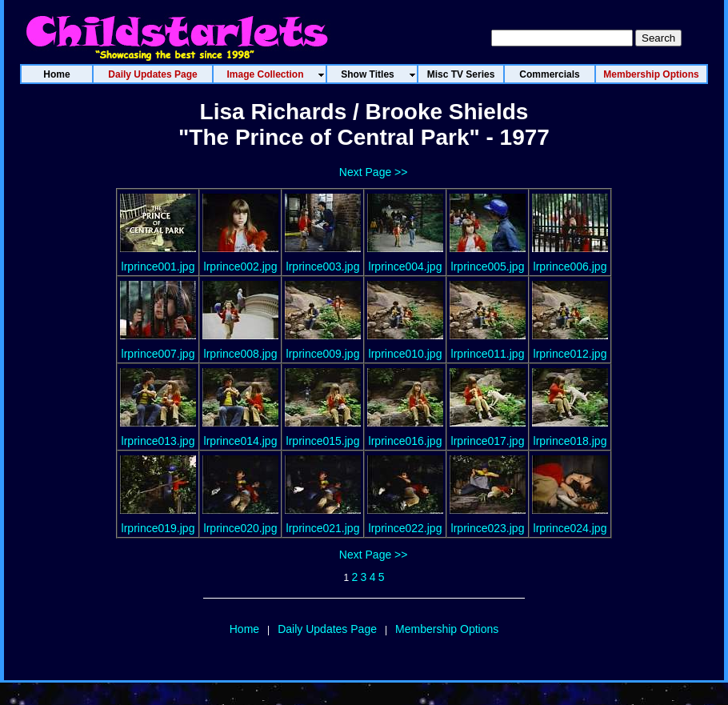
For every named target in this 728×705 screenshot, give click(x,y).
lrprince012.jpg (570, 353)
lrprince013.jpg (158, 441)
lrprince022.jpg (405, 528)
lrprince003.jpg (323, 266)
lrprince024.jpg (570, 528)
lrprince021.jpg (323, 528)
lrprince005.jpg (488, 266)
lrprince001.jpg (158, 266)
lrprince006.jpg (570, 266)
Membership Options (446, 629)
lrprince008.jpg (241, 353)
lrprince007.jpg (158, 353)
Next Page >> (373, 172)
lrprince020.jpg (241, 528)
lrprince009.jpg (323, 353)
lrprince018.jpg (570, 441)
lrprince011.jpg (488, 353)
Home (244, 629)
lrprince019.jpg (158, 528)
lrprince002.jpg (241, 266)
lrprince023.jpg (488, 528)
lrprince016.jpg (405, 441)
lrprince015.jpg (323, 441)
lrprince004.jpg (405, 266)
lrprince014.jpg (241, 441)
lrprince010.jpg (405, 353)
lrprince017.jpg (488, 441)
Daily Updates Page (327, 629)
